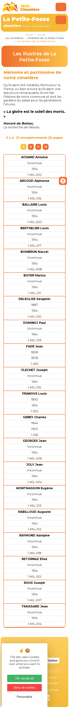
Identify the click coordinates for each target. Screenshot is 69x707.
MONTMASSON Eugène (34, 488)
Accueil (29, 34)
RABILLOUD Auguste (34, 512)
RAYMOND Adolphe (34, 535)
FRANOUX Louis (34, 393)
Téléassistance (47, 690)
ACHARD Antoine (34, 157)
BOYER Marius (35, 275)
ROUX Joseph (34, 583)
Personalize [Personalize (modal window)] (24, 696)
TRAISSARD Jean (34, 606)
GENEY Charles (34, 417)
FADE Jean (34, 346)
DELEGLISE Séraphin (34, 299)
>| (45, 146)
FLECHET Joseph (34, 370)
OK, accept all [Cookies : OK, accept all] (24, 678)
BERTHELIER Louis (34, 228)
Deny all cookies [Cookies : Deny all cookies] (24, 687)
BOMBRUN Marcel (34, 252)
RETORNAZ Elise (34, 559)
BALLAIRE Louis (34, 204)
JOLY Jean (34, 464)
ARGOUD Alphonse (34, 181)
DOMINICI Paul (34, 323)
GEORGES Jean (34, 441)
